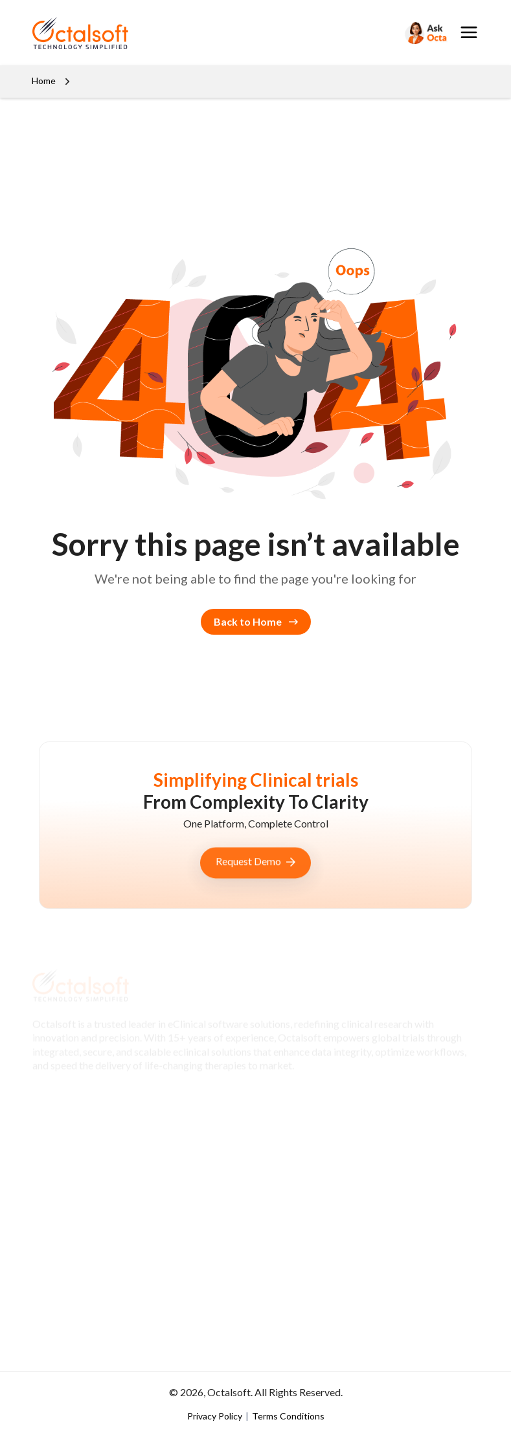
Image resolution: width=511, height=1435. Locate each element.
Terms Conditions (288, 1415)
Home (44, 80)
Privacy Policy (215, 1415)
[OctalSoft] (80, 31)
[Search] (425, 32)
